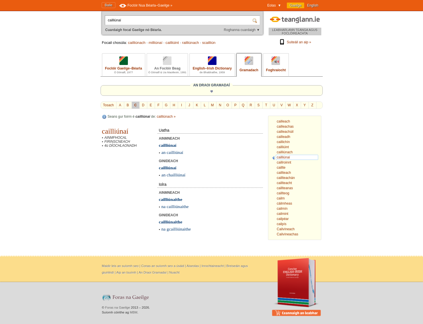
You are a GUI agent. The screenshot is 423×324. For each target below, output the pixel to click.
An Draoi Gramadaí (153, 272)
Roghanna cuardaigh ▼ (242, 30)
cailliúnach (137, 42)
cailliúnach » (166, 117)
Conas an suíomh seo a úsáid (162, 266)
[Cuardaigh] (255, 20)
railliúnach (190, 42)
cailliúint (172, 42)
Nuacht (174, 272)
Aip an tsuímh (126, 272)
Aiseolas (193, 266)
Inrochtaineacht (213, 266)
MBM (134, 312)
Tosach (108, 105)
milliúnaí (155, 42)
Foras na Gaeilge (117, 307)
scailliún (208, 42)
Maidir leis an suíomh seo (120, 266)
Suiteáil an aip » (295, 42)
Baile (109, 5)
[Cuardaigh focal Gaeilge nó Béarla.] (179, 20)
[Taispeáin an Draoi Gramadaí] (211, 91)
